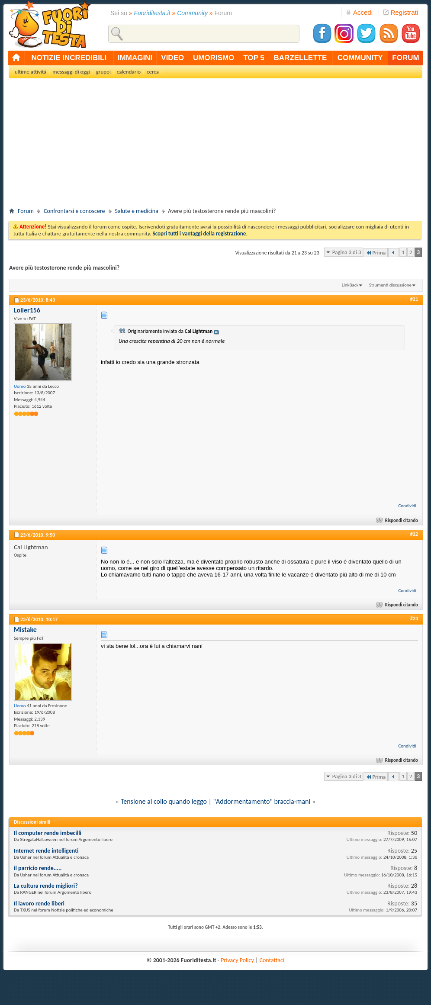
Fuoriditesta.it (152, 13)
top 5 (253, 58)
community (360, 58)
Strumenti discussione (390, 285)
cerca (153, 71)
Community (192, 13)
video (172, 58)
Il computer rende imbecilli (47, 833)
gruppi (103, 71)
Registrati (400, 12)
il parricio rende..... (37, 868)
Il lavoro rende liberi (39, 903)
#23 (414, 618)
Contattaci (272, 960)
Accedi (359, 12)
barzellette (300, 58)
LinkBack (350, 285)
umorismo (213, 58)
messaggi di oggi (71, 71)
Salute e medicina (136, 211)
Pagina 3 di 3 (346, 252)
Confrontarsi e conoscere (74, 211)
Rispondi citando (398, 520)
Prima (376, 252)
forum (405, 58)
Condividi (407, 506)
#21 (414, 299)
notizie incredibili (68, 58)
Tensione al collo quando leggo (164, 801)
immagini (135, 58)
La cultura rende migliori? (46, 885)
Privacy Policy (237, 960)
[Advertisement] (215, 145)
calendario (129, 71)
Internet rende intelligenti (46, 850)
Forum (26, 211)
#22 (414, 534)
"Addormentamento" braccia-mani (262, 801)
